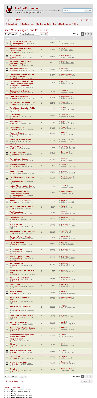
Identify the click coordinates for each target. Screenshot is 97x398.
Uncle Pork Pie (16, 249)
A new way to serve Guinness (22, 231)
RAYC (63, 242)
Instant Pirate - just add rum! (22, 186)
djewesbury (15, 219)
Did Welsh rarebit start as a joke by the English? (21, 62)
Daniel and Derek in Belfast (21, 206)
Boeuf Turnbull (16, 224)
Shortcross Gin (16, 218)
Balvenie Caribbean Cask (20, 351)
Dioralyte (13, 369)
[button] (91, 34)
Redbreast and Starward (20, 91)
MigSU (63, 48)
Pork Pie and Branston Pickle (22, 108)
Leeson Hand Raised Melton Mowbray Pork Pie (22, 75)
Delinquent (64, 114)
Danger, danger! (16, 146)
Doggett (63, 164)
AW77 (14, 173)
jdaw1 (14, 58)
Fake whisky (15, 115)
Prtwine (14, 70)
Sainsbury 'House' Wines (20, 140)
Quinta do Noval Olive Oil (20, 42)
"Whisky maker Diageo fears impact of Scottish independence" (22, 337)
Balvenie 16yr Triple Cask (20, 201)
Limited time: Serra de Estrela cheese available (20, 193)
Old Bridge (15, 135)
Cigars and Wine (17, 243)
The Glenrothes (16, 212)
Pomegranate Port (17, 127)
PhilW (14, 52)
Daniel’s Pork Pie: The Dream (22, 328)
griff (62, 344)
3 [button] (88, 34)
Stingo (12, 344)
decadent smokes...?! (19, 165)
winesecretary (65, 96)
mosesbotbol (65, 55)
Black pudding (16, 292)
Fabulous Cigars (17, 133)
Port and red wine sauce (20, 159)
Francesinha (15, 285)
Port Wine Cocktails (18, 69)
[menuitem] (18, 19)
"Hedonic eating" (17, 171)
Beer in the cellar (17, 122)
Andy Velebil (65, 231)
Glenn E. (64, 91)
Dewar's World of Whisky (20, 237)
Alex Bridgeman (17, 44)
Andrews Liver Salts (18, 362)
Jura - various (16, 356)
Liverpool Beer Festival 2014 (22, 315)
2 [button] (85, 34)
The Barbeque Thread (19, 97)
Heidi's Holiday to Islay (19, 278)
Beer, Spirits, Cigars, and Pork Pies (25, 30)
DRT (62, 108)
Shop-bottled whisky (18, 322)
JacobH (63, 102)
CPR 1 (63, 41)
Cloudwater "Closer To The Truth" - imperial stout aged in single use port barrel (21, 84)
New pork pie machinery (20, 256)
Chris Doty (15, 166)
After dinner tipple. (18, 152)
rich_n (14, 87)
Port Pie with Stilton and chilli (22, 102)
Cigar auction (15, 56)
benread (14, 123)
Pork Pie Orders (16, 264)
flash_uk (15, 116)
